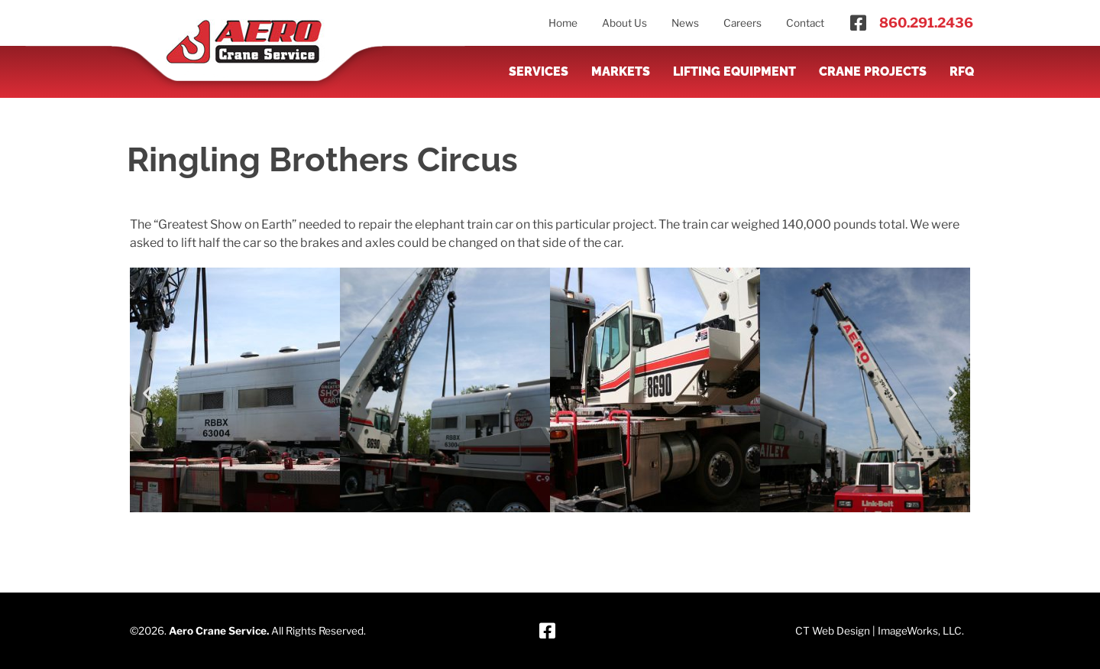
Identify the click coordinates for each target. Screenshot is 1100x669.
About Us (624, 23)
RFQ (962, 71)
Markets (620, 71)
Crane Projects (873, 71)
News (685, 23)
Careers (742, 23)
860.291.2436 (926, 23)
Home (563, 23)
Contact (805, 23)
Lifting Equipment (734, 71)
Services (538, 71)
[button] (147, 392)
